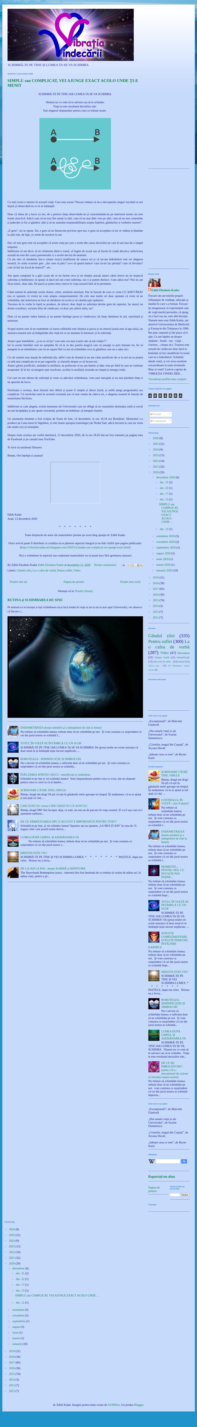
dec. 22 (164, 488)
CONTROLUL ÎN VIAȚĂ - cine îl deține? (175, 801)
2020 (156, 472)
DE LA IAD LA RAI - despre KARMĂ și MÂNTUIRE (53, 868)
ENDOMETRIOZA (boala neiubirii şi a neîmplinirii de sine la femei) (61, 727)
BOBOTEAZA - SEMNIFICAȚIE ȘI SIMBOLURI (50, 759)
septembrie (19, 1321)
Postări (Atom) (84, 591)
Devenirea (183, 653)
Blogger (138, 1404)
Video (76, 570)
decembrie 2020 (166, 477)
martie (16, 1338)
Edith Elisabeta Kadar (165, 290)
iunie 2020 (163, 559)
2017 (156, 588)
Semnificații (183, 657)
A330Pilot (114, 1404)
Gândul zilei (24, 570)
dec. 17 (164, 493)
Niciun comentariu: (105, 564)
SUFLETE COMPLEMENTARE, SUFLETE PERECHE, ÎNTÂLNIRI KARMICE (168, 940)
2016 (156, 594)
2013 (156, 611)
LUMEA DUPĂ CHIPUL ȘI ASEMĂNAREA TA (49, 837)
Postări (156, 414)
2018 (156, 583)
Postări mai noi (19, 581)
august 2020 (163, 553)
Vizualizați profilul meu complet (167, 379)
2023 (156, 455)
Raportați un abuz (161, 1176)
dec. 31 (164, 482)
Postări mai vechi (130, 581)
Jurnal (181, 661)
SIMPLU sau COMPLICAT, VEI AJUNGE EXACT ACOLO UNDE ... (169, 513)
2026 (156, 438)
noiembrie (18, 1309)
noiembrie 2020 (166, 536)
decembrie (18, 1268)
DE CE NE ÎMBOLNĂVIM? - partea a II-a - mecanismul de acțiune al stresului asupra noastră (168, 1069)
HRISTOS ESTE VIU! (33, 853)
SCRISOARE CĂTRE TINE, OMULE (43, 790)
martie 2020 (163, 564)
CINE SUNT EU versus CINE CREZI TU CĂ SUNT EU (53, 805)
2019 (156, 577)
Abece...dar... (154, 665)
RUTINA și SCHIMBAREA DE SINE (35, 600)
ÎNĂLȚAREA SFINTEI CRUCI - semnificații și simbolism (55, 774)
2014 (156, 606)
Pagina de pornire (74, 581)
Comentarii (158, 421)
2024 (156, 449)
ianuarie (17, 1343)
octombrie (18, 1315)
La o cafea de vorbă (44, 570)
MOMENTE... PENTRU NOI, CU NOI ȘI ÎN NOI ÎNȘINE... (172, 872)
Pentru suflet (64, 570)
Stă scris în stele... (162, 661)
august (16, 1326)
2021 (156, 466)
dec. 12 (164, 529)
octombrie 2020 (166, 541)
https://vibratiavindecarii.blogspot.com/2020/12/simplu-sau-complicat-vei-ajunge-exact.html (75, 547)
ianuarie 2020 (164, 570)
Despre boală (162, 657)
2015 (156, 600)
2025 (156, 443)
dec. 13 (164, 499)
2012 (156, 617)
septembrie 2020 (166, 547)
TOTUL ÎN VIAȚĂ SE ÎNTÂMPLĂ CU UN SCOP (50, 743)
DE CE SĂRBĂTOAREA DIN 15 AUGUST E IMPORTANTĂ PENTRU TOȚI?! (68, 821)
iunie (15, 1332)
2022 (156, 460)
